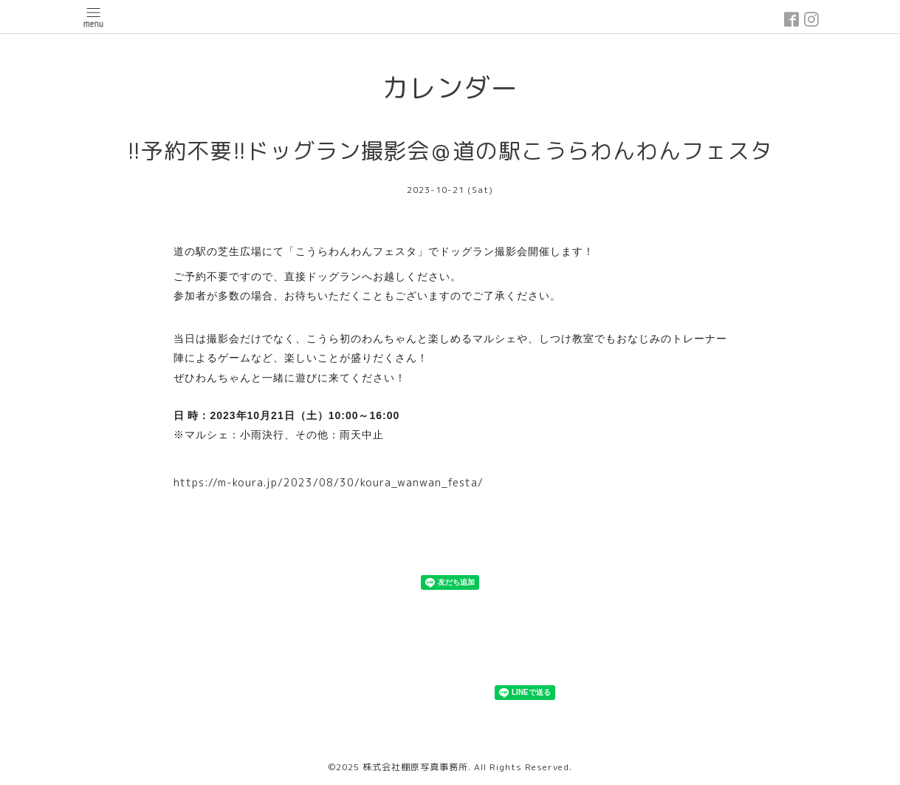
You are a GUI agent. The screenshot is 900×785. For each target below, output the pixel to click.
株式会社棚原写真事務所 (415, 767)
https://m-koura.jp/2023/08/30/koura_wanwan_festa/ (329, 482)
